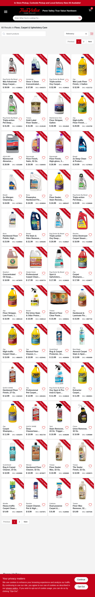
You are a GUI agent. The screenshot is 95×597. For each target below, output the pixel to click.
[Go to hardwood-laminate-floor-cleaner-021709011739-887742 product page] (82, 304)
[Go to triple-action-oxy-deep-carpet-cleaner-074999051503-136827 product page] (59, 227)
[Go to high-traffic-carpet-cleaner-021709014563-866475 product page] (12, 343)
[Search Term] (47, 18)
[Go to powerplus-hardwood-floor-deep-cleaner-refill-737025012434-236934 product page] (36, 189)
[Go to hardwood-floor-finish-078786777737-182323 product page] (12, 381)
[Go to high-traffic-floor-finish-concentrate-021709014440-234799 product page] (82, 112)
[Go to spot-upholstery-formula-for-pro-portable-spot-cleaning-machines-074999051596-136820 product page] (59, 266)
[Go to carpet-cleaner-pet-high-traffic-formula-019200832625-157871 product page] (36, 497)
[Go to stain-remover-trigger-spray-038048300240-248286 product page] (59, 420)
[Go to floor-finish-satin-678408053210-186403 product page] (36, 150)
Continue (81, 580)
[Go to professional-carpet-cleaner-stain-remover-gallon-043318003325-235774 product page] (36, 266)
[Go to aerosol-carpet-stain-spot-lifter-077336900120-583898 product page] (82, 343)
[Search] (80, 18)
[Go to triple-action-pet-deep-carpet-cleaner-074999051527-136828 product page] (82, 189)
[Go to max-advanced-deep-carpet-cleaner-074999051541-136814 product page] (12, 73)
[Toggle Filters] (91, 33)
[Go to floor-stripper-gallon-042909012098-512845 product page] (59, 112)
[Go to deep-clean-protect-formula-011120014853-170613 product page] (82, 150)
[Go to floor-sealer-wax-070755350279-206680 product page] (59, 459)
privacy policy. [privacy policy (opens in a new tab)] (12, 588)
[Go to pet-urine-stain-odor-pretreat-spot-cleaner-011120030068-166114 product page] (36, 304)
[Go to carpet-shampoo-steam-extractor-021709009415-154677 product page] (82, 266)
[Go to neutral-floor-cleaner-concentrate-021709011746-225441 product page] (36, 343)
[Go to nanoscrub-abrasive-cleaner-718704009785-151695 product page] (12, 150)
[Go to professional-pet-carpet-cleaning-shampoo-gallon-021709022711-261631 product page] (36, 381)
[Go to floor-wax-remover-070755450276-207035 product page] (82, 497)
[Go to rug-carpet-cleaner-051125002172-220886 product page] (12, 459)
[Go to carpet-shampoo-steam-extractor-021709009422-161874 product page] (12, 420)
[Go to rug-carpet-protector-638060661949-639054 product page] (59, 343)
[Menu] (5, 11)
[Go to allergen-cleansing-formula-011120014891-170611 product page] (12, 189)
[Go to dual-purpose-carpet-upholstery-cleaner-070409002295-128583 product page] (59, 497)
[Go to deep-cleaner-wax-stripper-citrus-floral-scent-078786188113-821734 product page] (36, 420)
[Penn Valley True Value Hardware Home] (30, 11)
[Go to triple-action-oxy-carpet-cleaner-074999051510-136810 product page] (59, 73)
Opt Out (81, 587)
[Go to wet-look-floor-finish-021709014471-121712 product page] (82, 73)
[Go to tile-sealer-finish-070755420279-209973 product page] (82, 459)
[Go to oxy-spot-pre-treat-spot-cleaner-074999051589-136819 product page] (59, 381)
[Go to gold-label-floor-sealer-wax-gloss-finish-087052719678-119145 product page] (36, 112)
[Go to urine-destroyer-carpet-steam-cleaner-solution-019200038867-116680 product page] (82, 227)
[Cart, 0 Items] (90, 10)
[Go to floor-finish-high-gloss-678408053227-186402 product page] (59, 150)
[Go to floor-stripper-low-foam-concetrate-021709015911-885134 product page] (12, 304)
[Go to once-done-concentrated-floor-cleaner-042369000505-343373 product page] (36, 73)
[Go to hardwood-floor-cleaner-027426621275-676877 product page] (36, 459)
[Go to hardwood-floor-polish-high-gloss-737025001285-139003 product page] (12, 227)
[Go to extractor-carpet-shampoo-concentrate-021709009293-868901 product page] (82, 381)
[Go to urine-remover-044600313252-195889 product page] (82, 420)
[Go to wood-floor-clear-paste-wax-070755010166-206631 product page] (59, 304)
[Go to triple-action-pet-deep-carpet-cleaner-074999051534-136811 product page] (12, 112)
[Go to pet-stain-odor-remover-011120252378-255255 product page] (36, 227)
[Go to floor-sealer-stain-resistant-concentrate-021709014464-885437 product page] (59, 189)
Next (90, 42)
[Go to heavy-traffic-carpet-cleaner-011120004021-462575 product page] (12, 497)
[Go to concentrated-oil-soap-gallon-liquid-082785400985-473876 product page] (12, 266)
